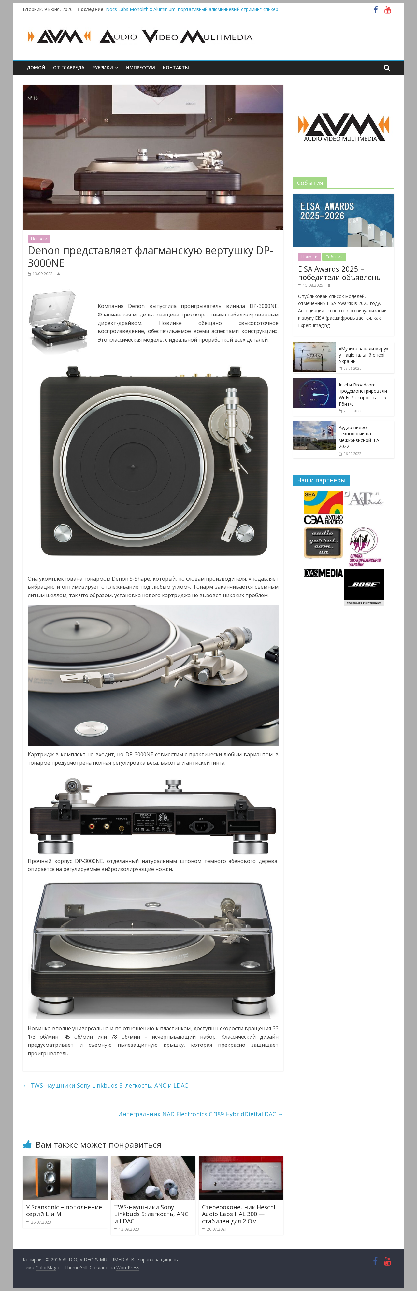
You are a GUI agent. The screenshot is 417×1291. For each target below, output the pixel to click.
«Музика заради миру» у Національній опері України (363, 354)
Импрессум (140, 67)
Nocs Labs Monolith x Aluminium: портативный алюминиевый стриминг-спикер (192, 9)
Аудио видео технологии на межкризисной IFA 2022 (359, 437)
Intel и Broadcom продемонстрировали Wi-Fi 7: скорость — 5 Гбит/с (363, 394)
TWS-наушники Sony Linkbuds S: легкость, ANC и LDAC (105, 1085)
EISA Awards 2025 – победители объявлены (340, 273)
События (334, 257)
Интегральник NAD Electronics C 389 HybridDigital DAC (200, 1114)
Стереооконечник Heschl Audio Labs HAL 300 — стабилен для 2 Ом (238, 1214)
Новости (39, 239)
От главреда (68, 67)
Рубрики (102, 67)
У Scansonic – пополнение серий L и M (64, 1210)
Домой (36, 67)
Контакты (176, 67)
